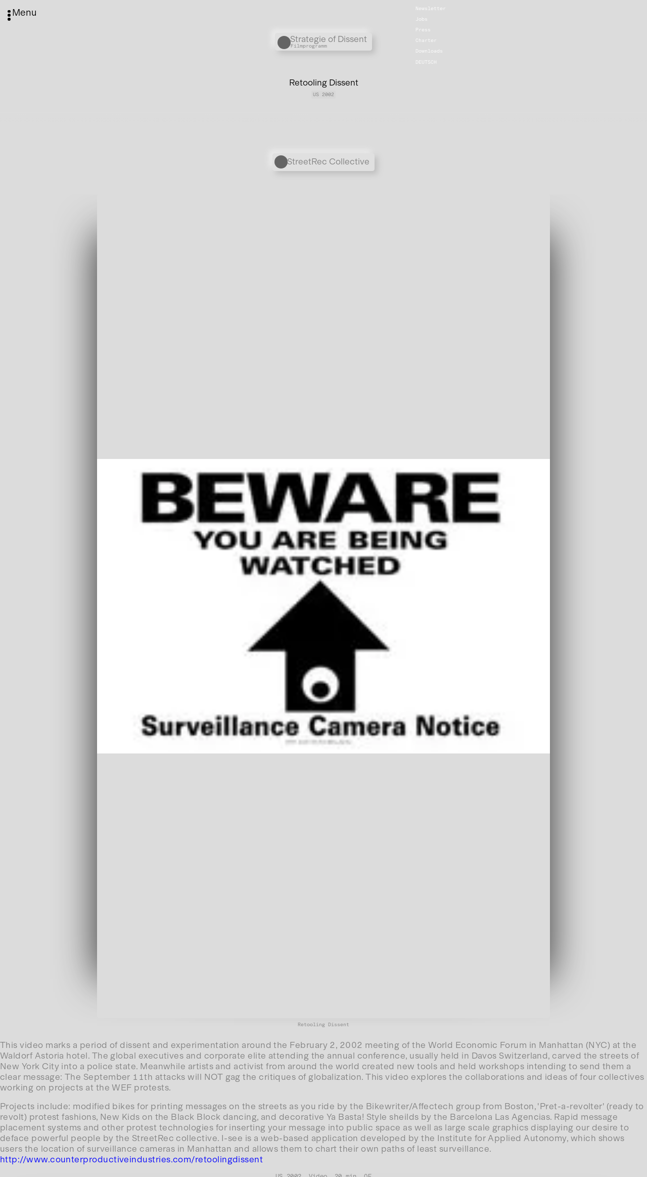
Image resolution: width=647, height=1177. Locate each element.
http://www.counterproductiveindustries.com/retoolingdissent (131, 1159)
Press (423, 30)
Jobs (421, 19)
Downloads (429, 51)
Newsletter (430, 9)
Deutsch (426, 62)
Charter (426, 40)
